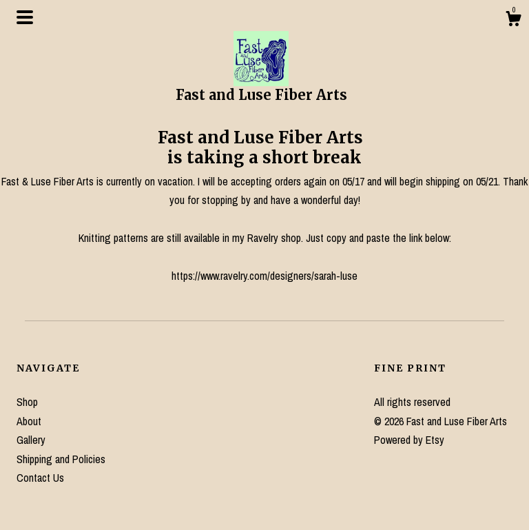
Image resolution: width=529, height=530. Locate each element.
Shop (27, 401)
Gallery (31, 439)
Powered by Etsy (409, 439)
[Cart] (513, 20)
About (29, 421)
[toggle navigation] (25, 17)
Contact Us (40, 477)
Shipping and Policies (61, 459)
